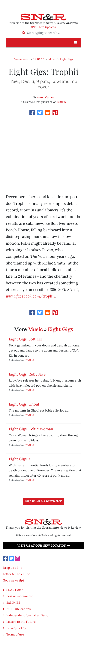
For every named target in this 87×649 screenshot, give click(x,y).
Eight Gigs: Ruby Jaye (27, 374)
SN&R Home (14, 590)
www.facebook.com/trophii (30, 296)
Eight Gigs (66, 59)
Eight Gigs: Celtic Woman (31, 429)
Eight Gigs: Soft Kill (25, 339)
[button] (75, 42)
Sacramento (21, 59)
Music (52, 59)
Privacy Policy (16, 628)
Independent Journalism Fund (27, 615)
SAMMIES (13, 602)
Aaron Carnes (45, 97)
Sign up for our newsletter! (43, 501)
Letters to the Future (21, 621)
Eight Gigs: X (20, 459)
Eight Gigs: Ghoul (24, 404)
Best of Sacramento (19, 596)
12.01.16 (38, 59)
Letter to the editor (16, 574)
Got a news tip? (13, 580)
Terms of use (15, 634)
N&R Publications (18, 609)
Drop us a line (12, 567)
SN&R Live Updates (43, 27)
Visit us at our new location (43, 545)
